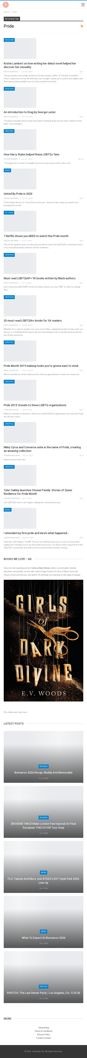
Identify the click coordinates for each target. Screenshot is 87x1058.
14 (80, 159)
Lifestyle (9, 342)
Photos (43, 986)
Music (7, 510)
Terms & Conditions (43, 1031)
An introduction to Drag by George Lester (30, 112)
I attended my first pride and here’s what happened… (36, 533)
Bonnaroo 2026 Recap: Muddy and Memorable (43, 772)
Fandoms (9, 131)
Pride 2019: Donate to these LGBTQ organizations (35, 405)
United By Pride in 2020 (18, 193)
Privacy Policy (43, 1034)
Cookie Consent (43, 1038)
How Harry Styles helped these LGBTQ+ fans (31, 154)
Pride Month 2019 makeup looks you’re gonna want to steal (41, 365)
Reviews (44, 766)
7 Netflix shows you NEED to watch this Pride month (36, 236)
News (7, 170)
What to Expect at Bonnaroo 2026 (43, 937)
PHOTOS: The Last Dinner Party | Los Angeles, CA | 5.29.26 (43, 992)
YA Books (9, 40)
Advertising (43, 1027)
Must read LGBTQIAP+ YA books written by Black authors (40, 278)
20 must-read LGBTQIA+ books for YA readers (33, 320)
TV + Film (9, 213)
